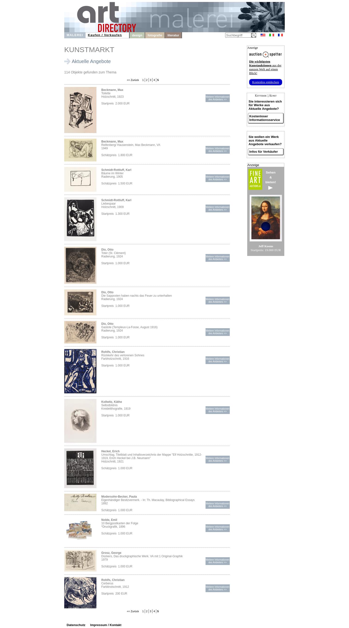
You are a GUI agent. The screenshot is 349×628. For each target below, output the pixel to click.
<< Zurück (133, 80)
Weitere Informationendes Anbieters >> (217, 98)
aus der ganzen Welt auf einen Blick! (265, 67)
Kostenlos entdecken (265, 82)
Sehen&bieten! (270, 180)
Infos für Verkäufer (263, 151)
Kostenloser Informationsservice (264, 118)
